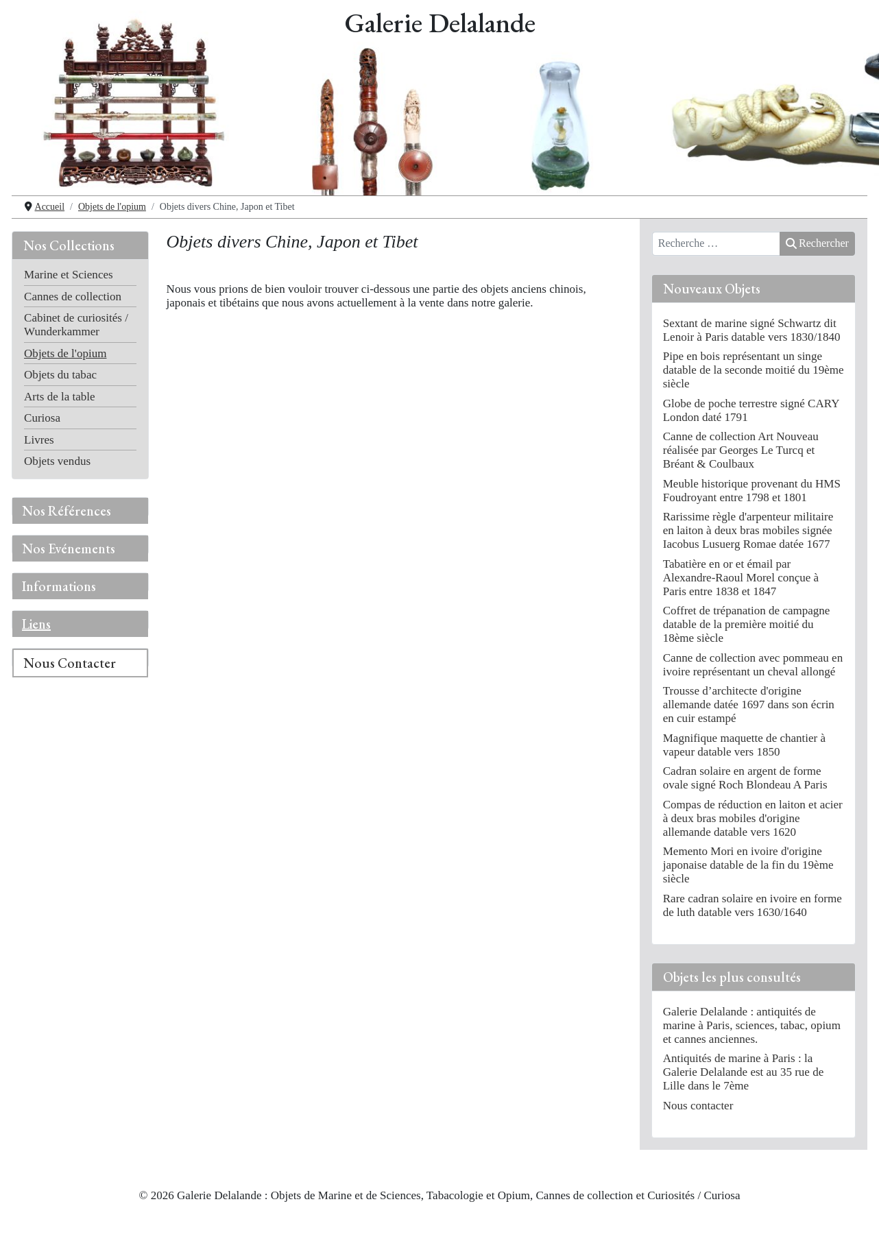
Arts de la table (59, 396)
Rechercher (817, 243)
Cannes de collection (72, 296)
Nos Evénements (68, 548)
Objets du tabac (60, 374)
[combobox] (716, 244)
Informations (59, 586)
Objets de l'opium (65, 353)
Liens (36, 624)
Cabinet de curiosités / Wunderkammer (76, 324)
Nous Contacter (69, 663)
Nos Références (66, 511)
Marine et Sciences (68, 274)
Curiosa (42, 417)
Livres (39, 439)
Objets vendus (57, 461)
